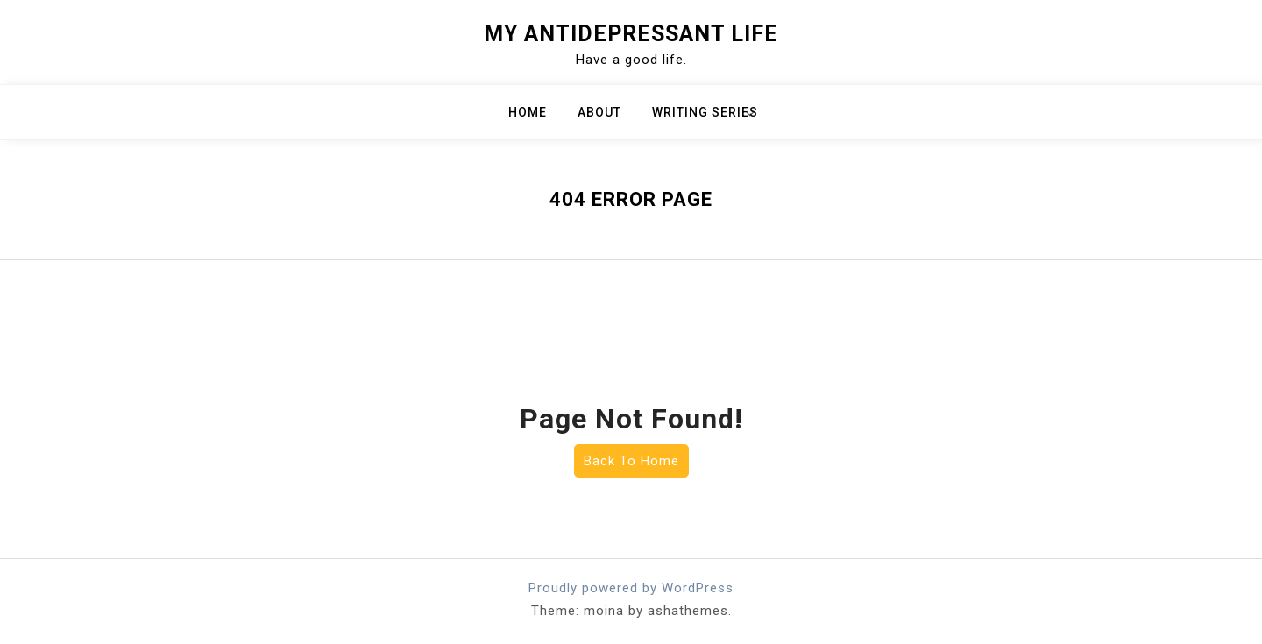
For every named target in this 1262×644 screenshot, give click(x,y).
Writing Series (705, 112)
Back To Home (631, 461)
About (599, 112)
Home (527, 112)
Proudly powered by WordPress (631, 588)
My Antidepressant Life (631, 33)
